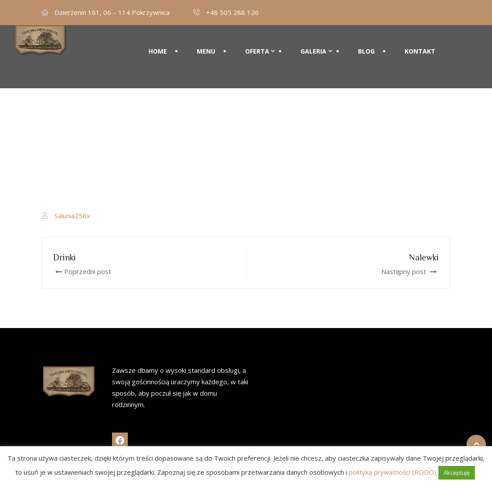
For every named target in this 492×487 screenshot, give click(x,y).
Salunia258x (72, 215)
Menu (206, 51)
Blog (366, 51)
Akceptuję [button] (457, 472)
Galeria (313, 51)
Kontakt (420, 51)
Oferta (257, 51)
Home (157, 51)
